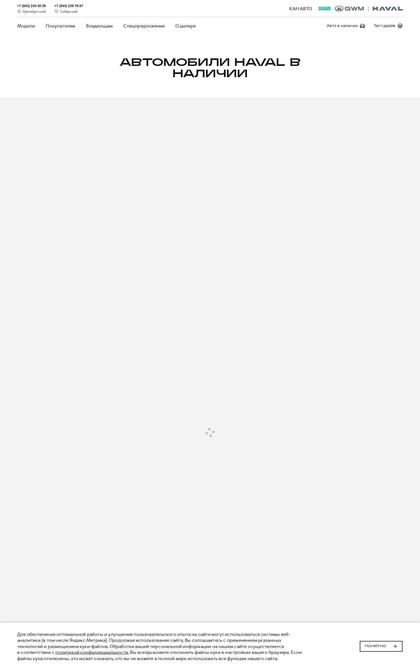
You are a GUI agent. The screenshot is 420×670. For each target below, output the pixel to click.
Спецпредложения (144, 26)
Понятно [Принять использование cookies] (381, 646)
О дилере (185, 26)
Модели (26, 26)
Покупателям (60, 26)
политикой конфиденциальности (91, 652)
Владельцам (99, 26)
